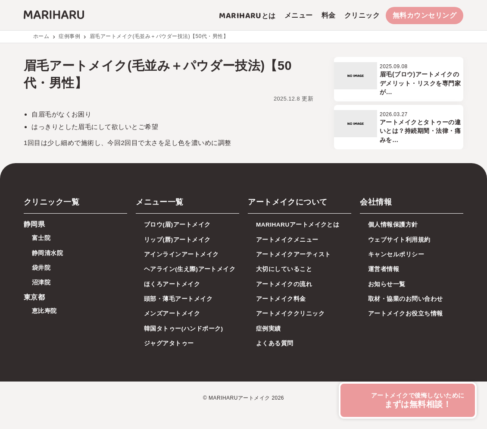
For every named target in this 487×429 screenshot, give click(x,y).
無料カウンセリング (424, 15)
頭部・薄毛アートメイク (178, 299)
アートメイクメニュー (287, 240)
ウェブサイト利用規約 (399, 240)
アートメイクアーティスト (293, 254)
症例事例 (69, 36)
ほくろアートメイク (172, 284)
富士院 (41, 238)
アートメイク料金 (281, 299)
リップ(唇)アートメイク (177, 240)
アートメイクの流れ (284, 284)
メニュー (298, 15)
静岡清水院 (47, 253)
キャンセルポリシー (396, 254)
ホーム (41, 36)
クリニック (362, 15)
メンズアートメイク (172, 313)
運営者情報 (383, 269)
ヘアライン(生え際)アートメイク (189, 269)
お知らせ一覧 (387, 284)
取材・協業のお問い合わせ (405, 299)
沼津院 (41, 282)
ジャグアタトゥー (169, 343)
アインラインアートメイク (181, 254)
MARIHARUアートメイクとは (297, 224)
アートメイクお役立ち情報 (405, 313)
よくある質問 (274, 343)
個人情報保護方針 (393, 224)
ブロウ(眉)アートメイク (177, 224)
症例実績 (268, 328)
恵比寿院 (44, 311)
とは (247, 15)
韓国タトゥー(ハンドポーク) (183, 328)
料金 (329, 15)
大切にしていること (284, 269)
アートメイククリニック (290, 313)
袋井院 (41, 268)
